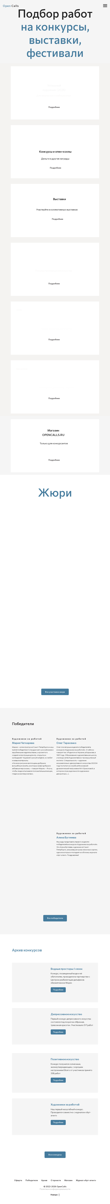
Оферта (18, 1180)
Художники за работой (65, 1104)
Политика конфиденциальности (55, 1189)
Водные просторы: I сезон (66, 968)
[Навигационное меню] (105, 5)
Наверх (55, 1194)
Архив (44, 1180)
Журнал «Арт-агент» (86, 1180)
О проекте (56, 1180)
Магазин (68, 1180)
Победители (31, 1180)
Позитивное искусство (65, 1059)
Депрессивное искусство (66, 1014)
